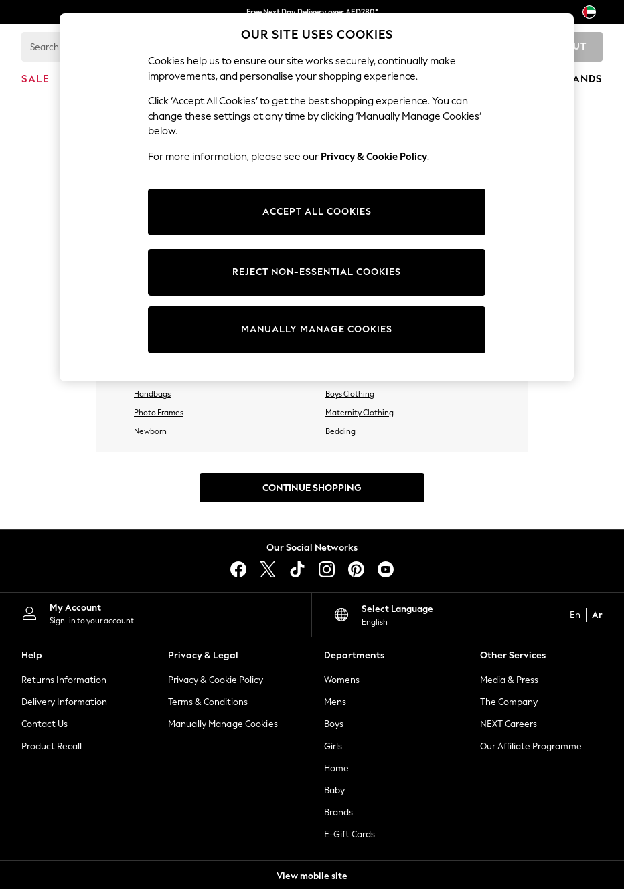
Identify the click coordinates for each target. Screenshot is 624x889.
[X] (268, 569)
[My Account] (155, 613)
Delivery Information (64, 702)
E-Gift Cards (349, 834)
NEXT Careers (508, 724)
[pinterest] (356, 569)
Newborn (150, 431)
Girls (333, 746)
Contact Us (44, 724)
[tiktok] (297, 569)
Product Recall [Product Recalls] (51, 746)
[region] (317, 197)
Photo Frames (158, 412)
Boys (333, 724)
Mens (335, 702)
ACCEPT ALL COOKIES (317, 211)
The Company (509, 702)
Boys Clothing (349, 394)
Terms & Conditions (208, 702)
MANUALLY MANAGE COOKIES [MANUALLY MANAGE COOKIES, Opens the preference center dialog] (316, 329)
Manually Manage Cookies (223, 724)
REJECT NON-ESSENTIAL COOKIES (316, 272)
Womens (342, 680)
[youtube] (385, 569)
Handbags (152, 394)
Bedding (340, 431)
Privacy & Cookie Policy (215, 680)
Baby (334, 790)
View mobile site (312, 876)
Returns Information (63, 680)
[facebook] (238, 569)
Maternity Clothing (359, 412)
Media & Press (509, 680)
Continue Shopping (312, 488)
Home (336, 768)
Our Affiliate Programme (531, 746)
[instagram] (326, 569)
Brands (338, 812)
